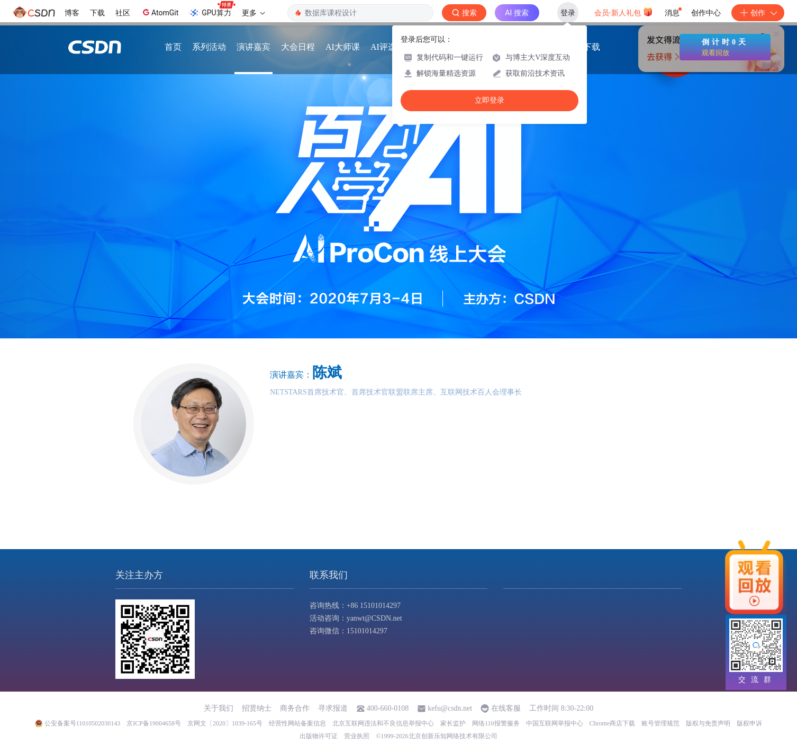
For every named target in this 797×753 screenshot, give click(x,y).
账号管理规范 (660, 723)
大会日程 (298, 47)
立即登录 (489, 100)
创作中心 (706, 12)
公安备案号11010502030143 (82, 723)
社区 (122, 12)
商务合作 (295, 708)
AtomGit (159, 12)
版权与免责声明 (708, 723)
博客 (72, 12)
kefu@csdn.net (450, 708)
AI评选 (383, 47)
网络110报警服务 (496, 723)
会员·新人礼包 (623, 11)
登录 (567, 12)
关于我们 (218, 708)
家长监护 (453, 723)
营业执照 (356, 736)
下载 (97, 12)
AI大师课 (342, 47)
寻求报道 (333, 708)
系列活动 (209, 47)
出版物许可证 (319, 736)
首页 (173, 47)
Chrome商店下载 (613, 723)
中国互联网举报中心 (554, 723)
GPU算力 (212, 9)
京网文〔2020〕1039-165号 (224, 723)
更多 (253, 12)
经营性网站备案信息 (297, 723)
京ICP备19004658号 (153, 723)
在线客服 (506, 708)
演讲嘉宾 (253, 47)
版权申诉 (749, 723)
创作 (757, 12)
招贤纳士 (256, 708)
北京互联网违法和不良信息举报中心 (383, 723)
